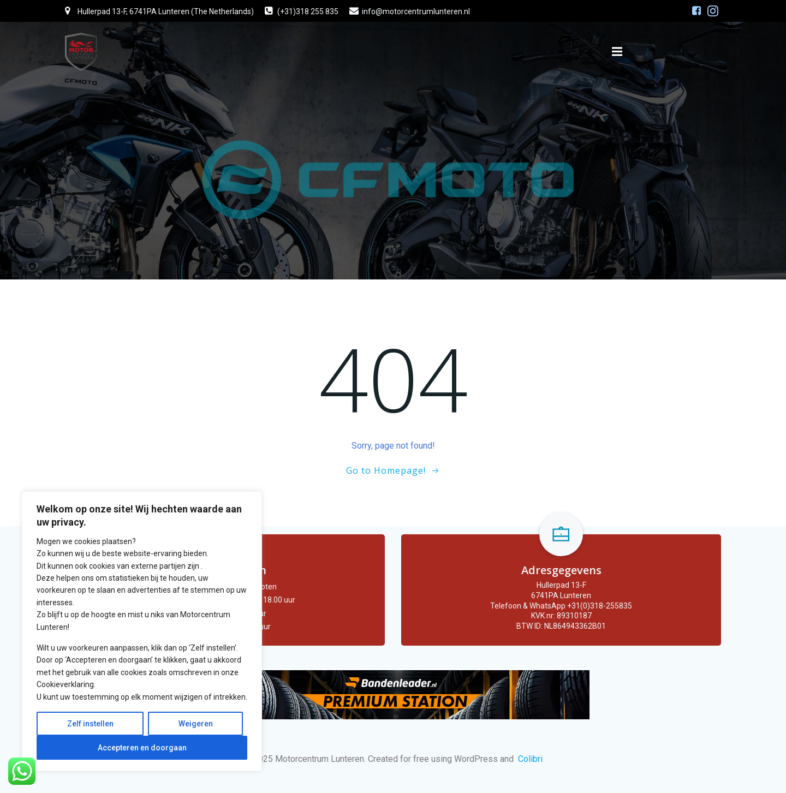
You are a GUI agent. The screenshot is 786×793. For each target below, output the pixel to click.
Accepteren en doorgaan (142, 747)
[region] (142, 631)
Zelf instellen (90, 723)
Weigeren (195, 723)
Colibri (530, 759)
